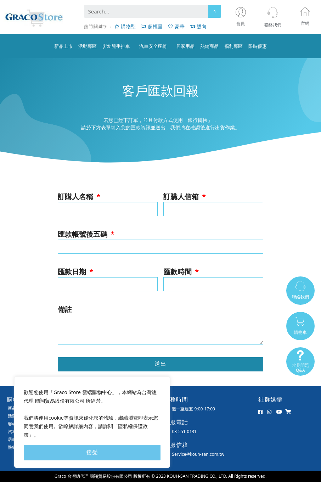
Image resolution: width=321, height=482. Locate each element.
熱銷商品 (209, 46)
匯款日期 (73, 271)
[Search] (214, 11)
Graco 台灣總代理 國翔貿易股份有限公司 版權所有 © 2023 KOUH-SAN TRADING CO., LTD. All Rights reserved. (161, 476)
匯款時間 (178, 271)
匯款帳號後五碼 (83, 234)
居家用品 (185, 46)
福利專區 (233, 46)
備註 (65, 309)
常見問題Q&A (300, 367)
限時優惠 (257, 46)
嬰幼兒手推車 (118, 46)
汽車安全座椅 (154, 46)
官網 (305, 23)
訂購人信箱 (182, 196)
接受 (92, 452)
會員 (242, 23)
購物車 (300, 332)
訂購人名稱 (76, 196)
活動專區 (87, 46)
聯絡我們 (272, 25)
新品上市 (63, 46)
